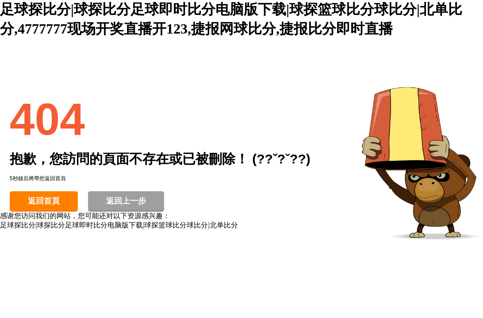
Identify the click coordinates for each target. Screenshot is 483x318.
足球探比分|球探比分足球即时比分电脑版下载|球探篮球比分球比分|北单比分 (119, 225)
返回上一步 (126, 201)
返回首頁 (44, 201)
